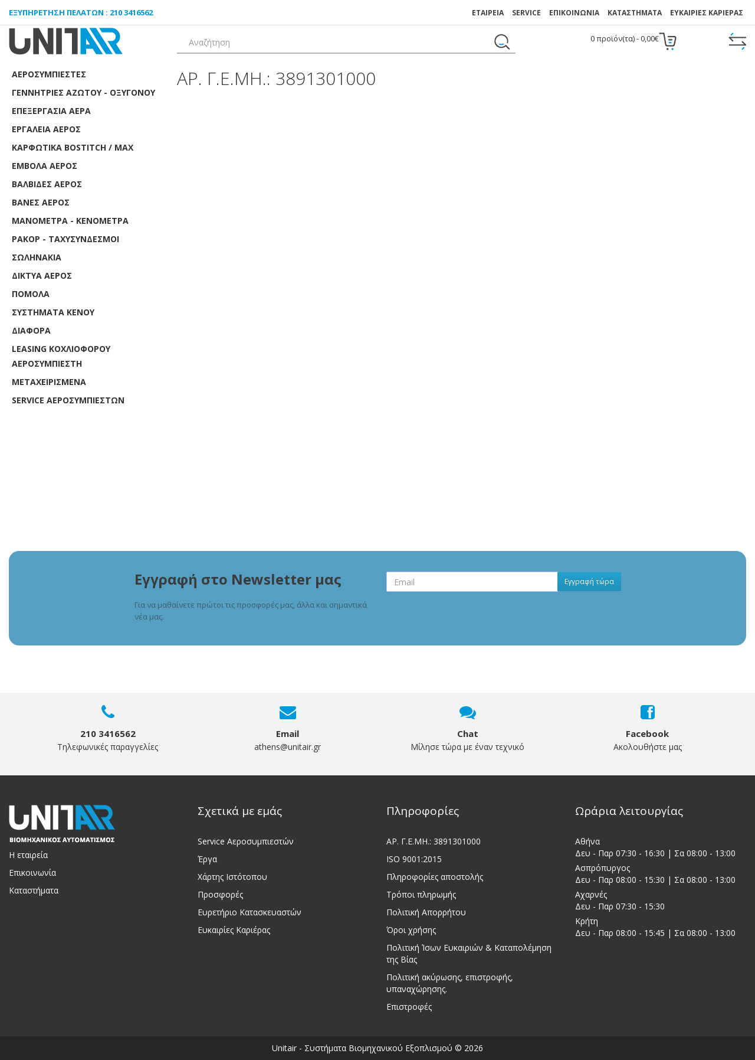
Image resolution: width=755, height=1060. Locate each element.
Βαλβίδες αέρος (47, 184)
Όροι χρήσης (411, 929)
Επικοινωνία (32, 872)
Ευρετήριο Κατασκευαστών (249, 912)
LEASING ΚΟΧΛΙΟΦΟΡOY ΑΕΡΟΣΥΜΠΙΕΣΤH (61, 356)
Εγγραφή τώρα (589, 581)
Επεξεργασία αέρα (51, 110)
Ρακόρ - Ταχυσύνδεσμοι (65, 238)
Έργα (207, 859)
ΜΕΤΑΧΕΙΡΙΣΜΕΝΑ (49, 381)
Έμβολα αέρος (44, 165)
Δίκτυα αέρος (42, 275)
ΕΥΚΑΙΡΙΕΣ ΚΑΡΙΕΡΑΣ (706, 13)
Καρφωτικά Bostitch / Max (72, 147)
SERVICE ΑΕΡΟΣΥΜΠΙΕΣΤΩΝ (68, 400)
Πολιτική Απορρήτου (426, 912)
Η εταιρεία (28, 854)
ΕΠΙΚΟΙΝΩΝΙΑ (574, 13)
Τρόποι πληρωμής (421, 894)
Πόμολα (31, 293)
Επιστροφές (409, 1006)
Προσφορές (220, 894)
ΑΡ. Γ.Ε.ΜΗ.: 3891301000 (433, 841)
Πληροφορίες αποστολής (434, 876)
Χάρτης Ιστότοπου (232, 876)
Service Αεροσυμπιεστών (246, 841)
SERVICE (526, 13)
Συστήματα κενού (53, 312)
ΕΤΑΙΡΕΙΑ (488, 13)
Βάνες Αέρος (41, 202)
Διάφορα (31, 330)
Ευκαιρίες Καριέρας (234, 929)
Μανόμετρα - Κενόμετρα (70, 220)
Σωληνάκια (36, 257)
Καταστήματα (635, 13)
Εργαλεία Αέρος (46, 129)
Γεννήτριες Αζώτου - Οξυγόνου (83, 92)
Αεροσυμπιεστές (49, 74)
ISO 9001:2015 (414, 859)
